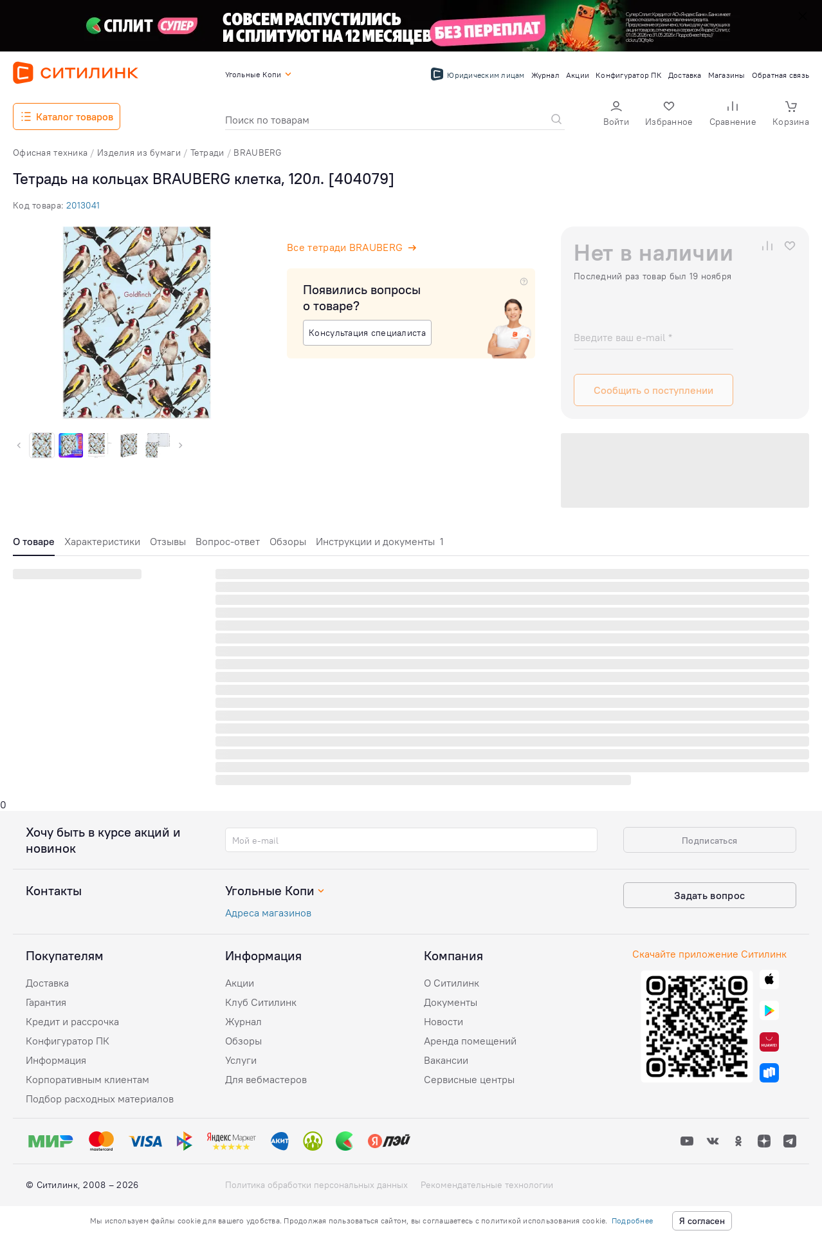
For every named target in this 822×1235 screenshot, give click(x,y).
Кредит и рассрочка (72, 1021)
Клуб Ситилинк (261, 1002)
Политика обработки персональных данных (316, 1185)
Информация (56, 1060)
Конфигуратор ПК (67, 1040)
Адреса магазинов (268, 912)
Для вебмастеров (266, 1079)
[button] (616, 115)
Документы (450, 1002)
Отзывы (168, 541)
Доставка (47, 982)
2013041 (83, 205)
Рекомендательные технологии (487, 1185)
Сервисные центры (469, 1079)
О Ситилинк (451, 982)
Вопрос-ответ (228, 541)
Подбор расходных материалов (100, 1098)
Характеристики (102, 541)
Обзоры (287, 541)
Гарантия (46, 1002)
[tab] (34, 545)
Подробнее (632, 1220)
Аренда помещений (470, 1040)
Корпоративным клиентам (87, 1079)
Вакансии (446, 1060)
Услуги (241, 1060)
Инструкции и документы (380, 541)
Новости (443, 1021)
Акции (239, 982)
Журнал (243, 1021)
